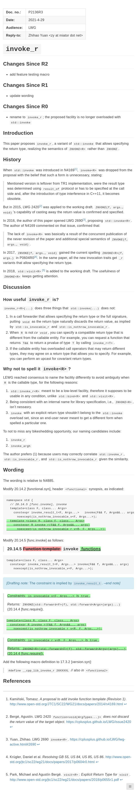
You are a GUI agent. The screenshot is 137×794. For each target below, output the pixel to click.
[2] (40, 206)
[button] (130, 786)
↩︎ (125, 704)
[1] (75, 169)
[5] (43, 270)
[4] (35, 256)
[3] (84, 219)
